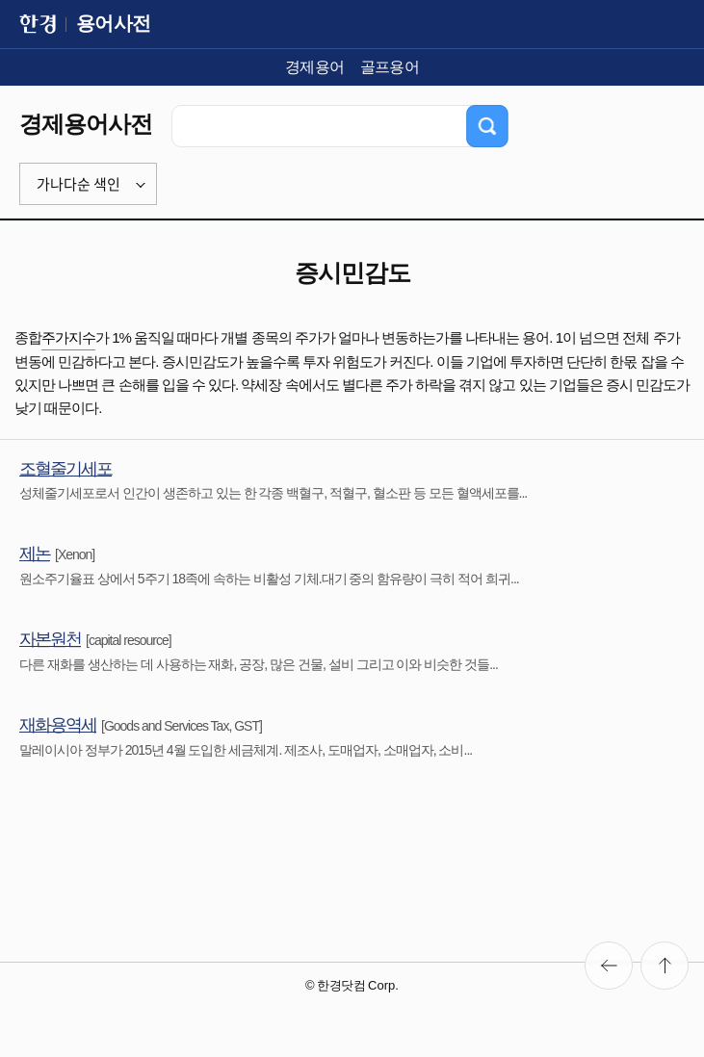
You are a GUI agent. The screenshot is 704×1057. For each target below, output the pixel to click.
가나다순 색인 (78, 183)
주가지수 (68, 337)
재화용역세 (57, 725)
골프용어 (390, 67)
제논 (34, 553)
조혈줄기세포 (65, 468)
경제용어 (315, 67)
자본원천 (50, 639)
